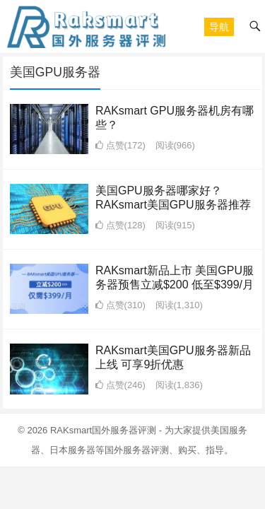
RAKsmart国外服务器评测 (103, 430)
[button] (219, 27)
